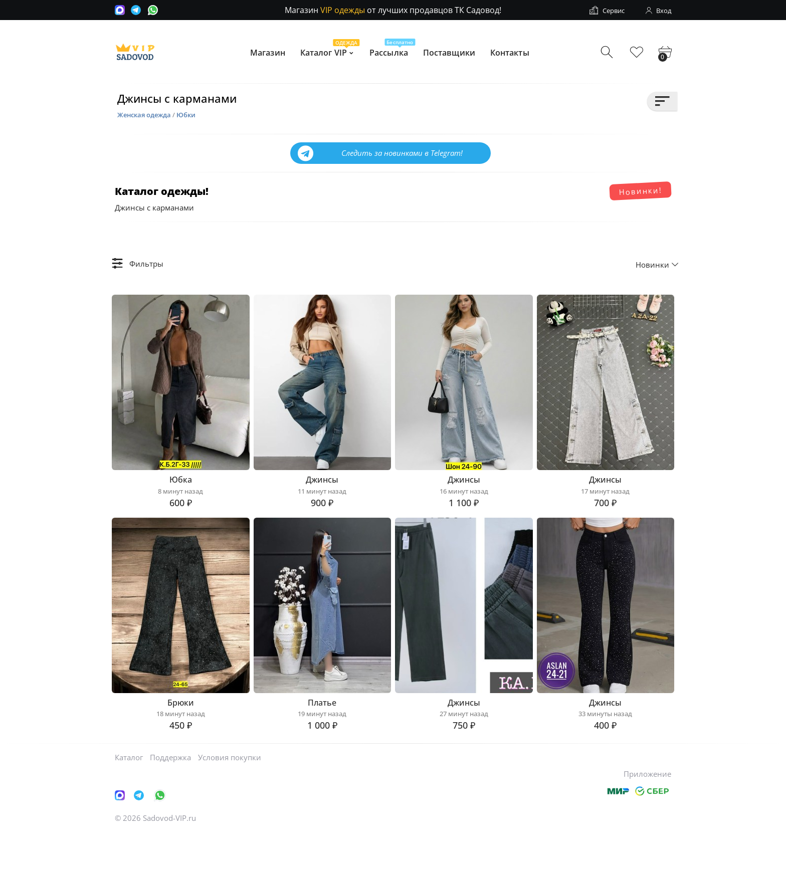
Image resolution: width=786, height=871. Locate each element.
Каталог (129, 794)
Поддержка (170, 794)
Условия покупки (229, 794)
